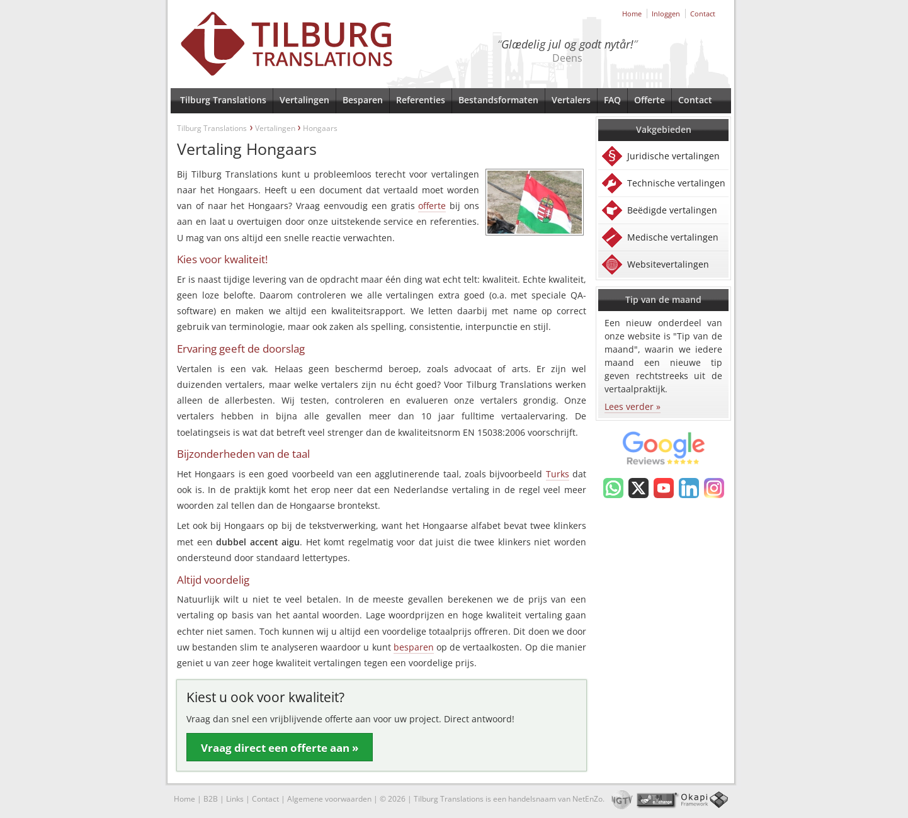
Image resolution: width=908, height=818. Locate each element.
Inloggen (666, 13)
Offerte (649, 100)
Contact (702, 13)
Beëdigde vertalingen (672, 210)
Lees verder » (632, 406)
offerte (432, 206)
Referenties (420, 100)
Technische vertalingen (676, 183)
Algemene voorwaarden (329, 798)
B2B (210, 798)
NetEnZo (587, 798)
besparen (414, 647)
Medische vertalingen (672, 237)
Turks (557, 474)
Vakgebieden (663, 129)
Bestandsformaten (498, 100)
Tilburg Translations (223, 100)
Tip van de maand (663, 299)
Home (632, 13)
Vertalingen (304, 100)
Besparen (363, 100)
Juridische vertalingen (673, 156)
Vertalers (571, 100)
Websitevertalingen (668, 264)
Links (235, 798)
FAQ (612, 100)
